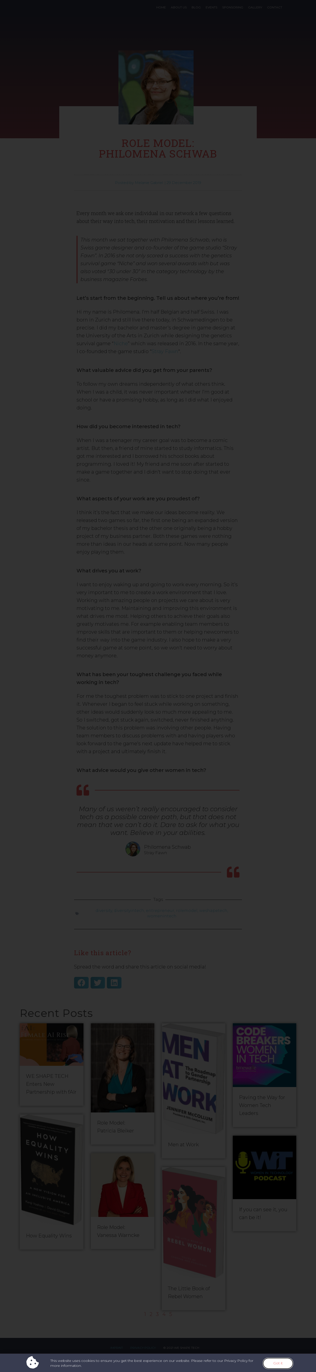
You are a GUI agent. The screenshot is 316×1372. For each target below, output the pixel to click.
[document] (158, 686)
